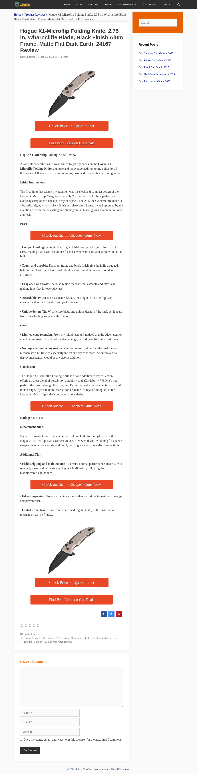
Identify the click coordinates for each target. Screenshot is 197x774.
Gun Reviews (149, 4)
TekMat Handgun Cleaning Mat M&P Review (48, 641)
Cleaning (108, 4)
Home (17, 14)
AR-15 (79, 4)
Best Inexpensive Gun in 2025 (154, 81)
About (168, 4)
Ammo (66, 4)
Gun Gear (93, 4)
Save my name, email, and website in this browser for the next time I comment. (73, 739)
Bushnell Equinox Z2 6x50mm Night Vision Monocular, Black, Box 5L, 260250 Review (70, 638)
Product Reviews (34, 14)
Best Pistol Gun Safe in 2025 (154, 67)
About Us (109, 769)
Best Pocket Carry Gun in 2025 (155, 60)
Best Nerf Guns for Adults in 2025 (157, 74)
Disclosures (123, 769)
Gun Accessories (129, 4)
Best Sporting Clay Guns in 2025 (156, 53)
